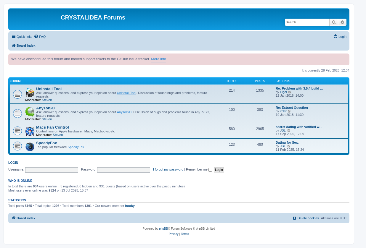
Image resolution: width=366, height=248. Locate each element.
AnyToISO (45, 108)
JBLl (283, 130)
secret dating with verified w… (299, 127)
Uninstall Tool (49, 89)
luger (283, 92)
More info (158, 59)
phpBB (163, 228)
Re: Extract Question (292, 107)
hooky (130, 206)
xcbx (283, 111)
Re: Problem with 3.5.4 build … (299, 88)
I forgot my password (168, 169)
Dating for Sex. (287, 142)
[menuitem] (40, 36)
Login (13, 162)
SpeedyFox (46, 143)
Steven (47, 100)
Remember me (199, 169)
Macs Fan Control (52, 127)
